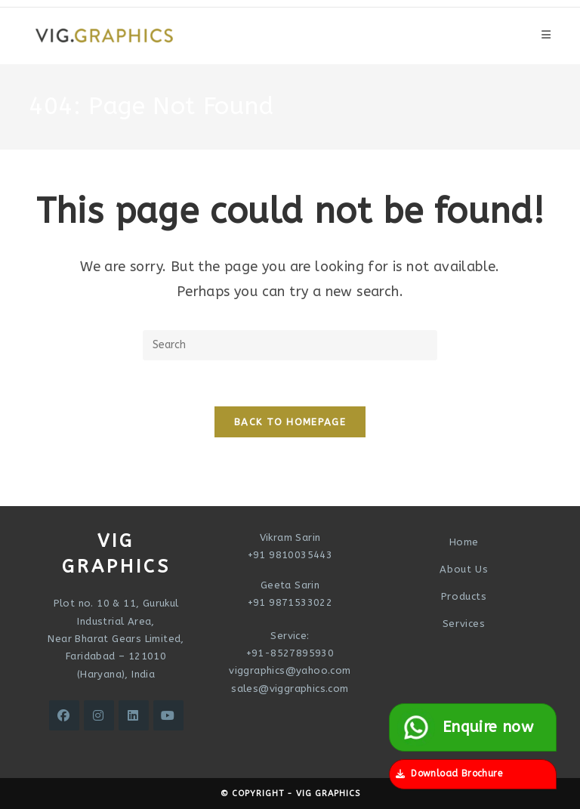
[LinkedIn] (134, 715)
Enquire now (465, 727)
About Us (464, 569)
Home (464, 542)
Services (464, 623)
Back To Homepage (290, 422)
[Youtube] (168, 715)
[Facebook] (64, 715)
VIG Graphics (328, 793)
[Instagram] (99, 715)
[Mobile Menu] (546, 35)
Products (464, 596)
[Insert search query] (290, 345)
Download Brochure (449, 773)
